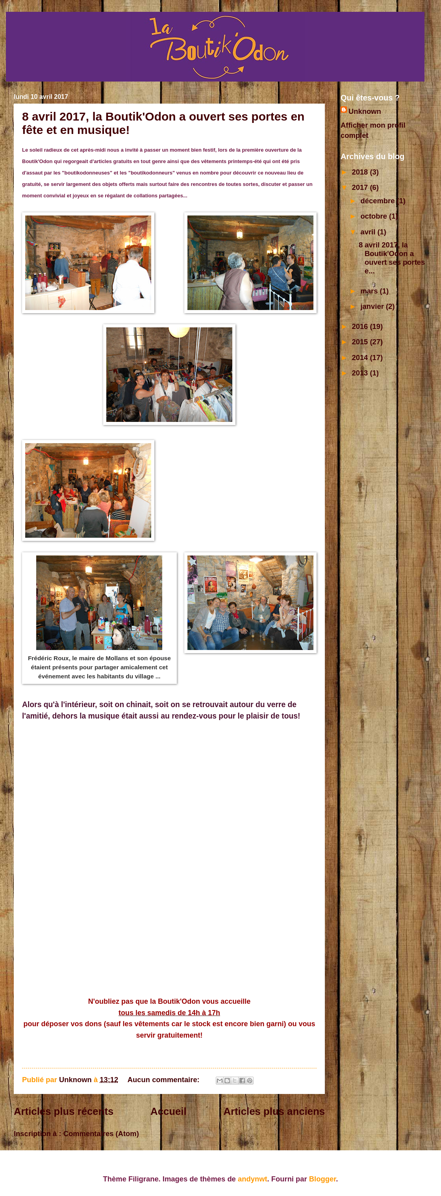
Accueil (168, 1111)
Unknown (364, 111)
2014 (361, 357)
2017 (361, 187)
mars (370, 291)
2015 (361, 342)
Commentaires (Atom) (101, 1133)
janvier (373, 306)
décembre (379, 201)
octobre (375, 216)
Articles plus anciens (274, 1111)
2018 (361, 172)
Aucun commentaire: (165, 1079)
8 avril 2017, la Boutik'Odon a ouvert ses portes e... (392, 258)
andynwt (252, 1179)
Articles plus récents (63, 1111)
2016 (361, 326)
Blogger (322, 1179)
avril (369, 232)
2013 (361, 373)
